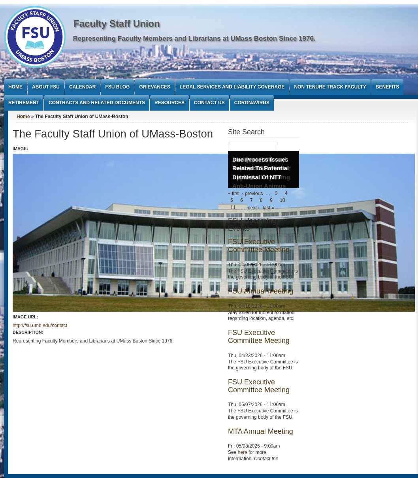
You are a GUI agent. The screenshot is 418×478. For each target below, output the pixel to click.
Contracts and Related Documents (97, 102)
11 (232, 208)
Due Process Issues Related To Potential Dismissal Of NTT (260, 168)
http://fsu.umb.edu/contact (40, 325)
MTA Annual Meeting (260, 431)
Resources (169, 102)
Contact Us (209, 102)
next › (254, 208)
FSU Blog (117, 87)
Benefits (387, 87)
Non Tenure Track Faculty (330, 87)
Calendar (82, 87)
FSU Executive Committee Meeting (259, 246)
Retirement (23, 102)
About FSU (46, 87)
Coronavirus (251, 102)
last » (268, 208)
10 (282, 200)
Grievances (154, 87)
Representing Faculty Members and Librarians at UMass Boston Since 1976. (194, 38)
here (242, 452)
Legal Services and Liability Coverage (232, 87)
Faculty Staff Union (116, 23)
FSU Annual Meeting (260, 291)
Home (15, 87)
